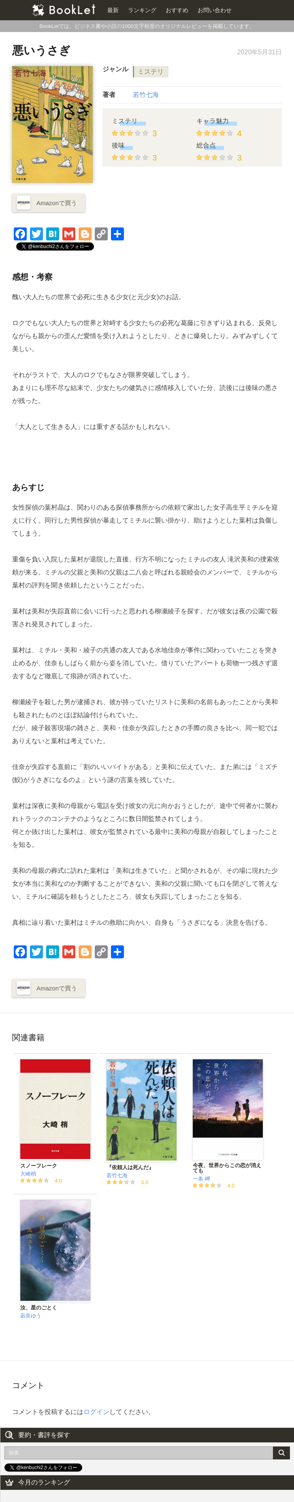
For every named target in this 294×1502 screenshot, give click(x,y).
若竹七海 (146, 94)
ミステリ (151, 71)
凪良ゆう (30, 1315)
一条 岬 (201, 1178)
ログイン (96, 1411)
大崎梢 (28, 1173)
